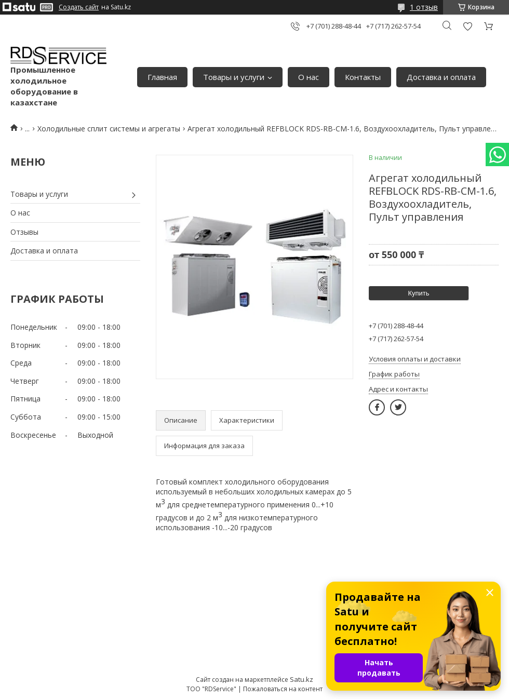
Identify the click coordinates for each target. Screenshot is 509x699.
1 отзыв (424, 7)
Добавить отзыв (467, 26)
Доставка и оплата (441, 77)
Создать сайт (79, 7)
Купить (418, 293)
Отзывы (24, 232)
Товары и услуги (233, 77)
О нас (308, 77)
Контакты (363, 77)
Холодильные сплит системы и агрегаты (108, 128)
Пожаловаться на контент (283, 688)
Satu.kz (301, 679)
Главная (162, 77)
